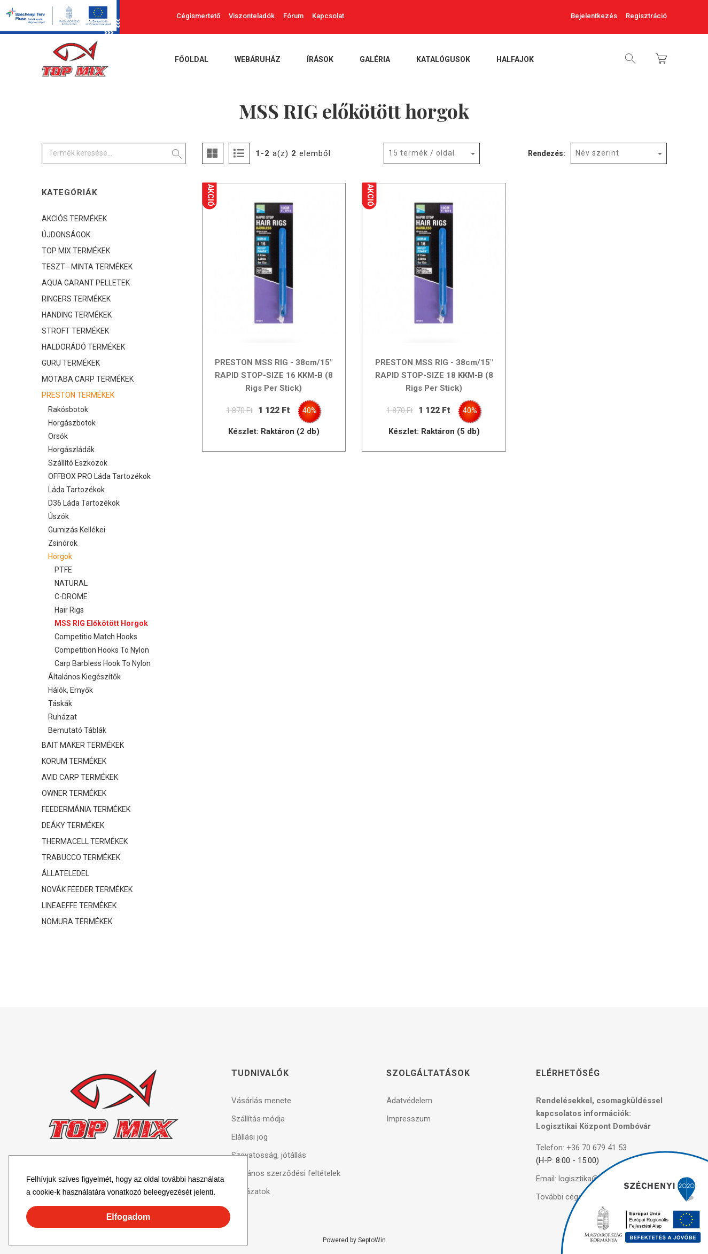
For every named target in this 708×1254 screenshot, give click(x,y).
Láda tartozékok (76, 489)
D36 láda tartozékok (84, 503)
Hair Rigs (69, 610)
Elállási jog (249, 1137)
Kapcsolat (328, 16)
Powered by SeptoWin (354, 1240)
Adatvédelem (409, 1100)
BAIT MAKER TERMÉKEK (83, 745)
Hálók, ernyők (70, 690)
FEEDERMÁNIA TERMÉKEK (86, 809)
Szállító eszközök (77, 463)
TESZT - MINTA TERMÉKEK (87, 266)
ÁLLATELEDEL (65, 873)
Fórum (293, 16)
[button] (219, 1193)
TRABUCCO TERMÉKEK (81, 857)
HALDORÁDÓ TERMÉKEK (83, 347)
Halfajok (515, 60)
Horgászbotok (72, 423)
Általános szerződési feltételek (285, 1173)
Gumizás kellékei (76, 529)
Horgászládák (71, 449)
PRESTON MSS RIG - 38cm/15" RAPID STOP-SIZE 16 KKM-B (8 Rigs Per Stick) (274, 375)
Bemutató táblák (77, 730)
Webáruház (258, 60)
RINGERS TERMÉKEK (76, 299)
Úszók (58, 516)
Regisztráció (646, 16)
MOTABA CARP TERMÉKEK (88, 379)
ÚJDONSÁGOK (66, 234)
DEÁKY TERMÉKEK (73, 825)
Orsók (58, 436)
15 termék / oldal (421, 153)
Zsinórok (62, 543)
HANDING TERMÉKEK (77, 315)
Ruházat (62, 717)
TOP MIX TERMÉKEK (76, 250)
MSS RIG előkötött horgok (101, 623)
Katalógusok (443, 60)
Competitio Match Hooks (96, 636)
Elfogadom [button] (128, 1216)
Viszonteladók (252, 16)
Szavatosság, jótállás (268, 1155)
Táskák (60, 703)
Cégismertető (198, 16)
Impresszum (408, 1119)
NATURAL (71, 583)
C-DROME (71, 596)
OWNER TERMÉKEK (74, 793)
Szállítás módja (258, 1119)
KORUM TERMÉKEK (74, 761)
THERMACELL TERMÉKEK (85, 841)
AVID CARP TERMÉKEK (80, 777)
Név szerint (597, 153)
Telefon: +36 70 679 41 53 (581, 1147)
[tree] (114, 570)
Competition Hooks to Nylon (102, 650)
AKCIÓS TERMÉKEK (74, 218)
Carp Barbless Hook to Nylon (103, 663)
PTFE (63, 570)
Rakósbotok (68, 409)
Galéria (375, 60)
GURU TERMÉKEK (71, 363)
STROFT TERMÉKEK (75, 331)
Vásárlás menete (261, 1100)
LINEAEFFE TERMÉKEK (79, 905)
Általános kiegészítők (84, 676)
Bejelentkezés (594, 16)
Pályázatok (250, 1191)
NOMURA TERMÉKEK (77, 921)
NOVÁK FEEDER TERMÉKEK (87, 889)
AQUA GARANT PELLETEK (86, 282)
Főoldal (191, 60)
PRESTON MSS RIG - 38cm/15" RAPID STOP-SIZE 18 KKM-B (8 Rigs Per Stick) (434, 375)
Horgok (60, 556)
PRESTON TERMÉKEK (78, 395)
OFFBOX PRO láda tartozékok (99, 476)
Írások (320, 60)
